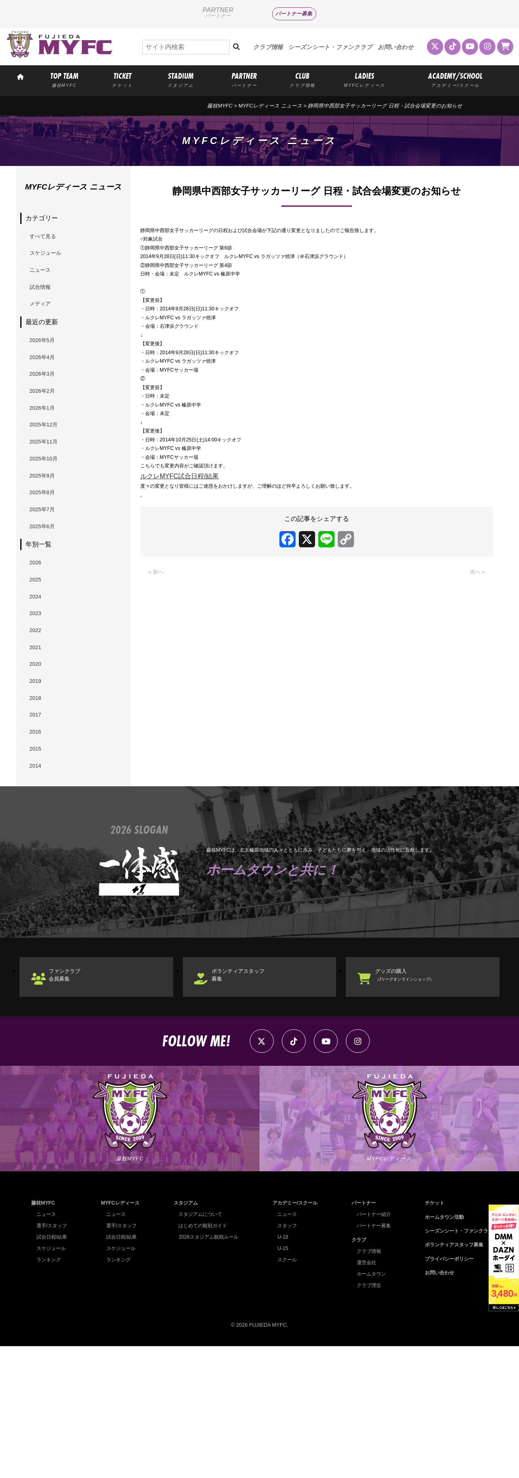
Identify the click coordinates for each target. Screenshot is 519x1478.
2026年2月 (48, 423)
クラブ (355, 1371)
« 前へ (157, 653)
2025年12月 (49, 465)
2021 (39, 734)
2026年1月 (48, 444)
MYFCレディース (119, 1335)
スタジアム (183, 1335)
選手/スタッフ (53, 1357)
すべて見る (48, 238)
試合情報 (45, 300)
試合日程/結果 (53, 1369)
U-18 (279, 1369)
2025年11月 (49, 486)
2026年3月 (48, 403)
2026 (39, 630)
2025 (39, 651)
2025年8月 (48, 548)
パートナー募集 (293, 14)
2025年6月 (48, 590)
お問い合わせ (396, 47)
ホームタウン (368, 1405)
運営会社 (363, 1394)
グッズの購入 (420, 1094)
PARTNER (244, 79)
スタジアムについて (199, 1346)
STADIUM (180, 79)
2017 (39, 816)
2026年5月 (48, 361)
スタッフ (284, 1357)
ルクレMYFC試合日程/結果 (179, 549)
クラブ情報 (268, 47)
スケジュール (51, 259)
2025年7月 (48, 569)
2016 (39, 838)
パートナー (360, 1335)
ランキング (49, 1391)
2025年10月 (49, 506)
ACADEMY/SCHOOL (455, 79)
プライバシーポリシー (445, 1391)
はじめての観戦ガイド (201, 1357)
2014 (39, 879)
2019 (39, 775)
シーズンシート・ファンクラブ (330, 47)
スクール (284, 1391)
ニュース (45, 279)
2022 (39, 713)
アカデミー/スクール (293, 1335)
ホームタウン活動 (440, 1348)
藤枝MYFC (219, 106)
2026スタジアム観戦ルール (207, 1369)
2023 (39, 692)
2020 (39, 754)
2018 (39, 796)
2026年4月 (48, 382)
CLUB (302, 79)
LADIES (364, 79)
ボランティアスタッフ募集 (251, 1094)
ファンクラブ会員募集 (74, 1094)
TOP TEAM (64, 79)
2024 (39, 671)
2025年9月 (48, 527)
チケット (429, 1335)
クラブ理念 (366, 1416)
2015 (39, 858)
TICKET (122, 79)
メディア (45, 321)
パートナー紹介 (371, 1346)
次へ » (476, 653)
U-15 (279, 1380)
